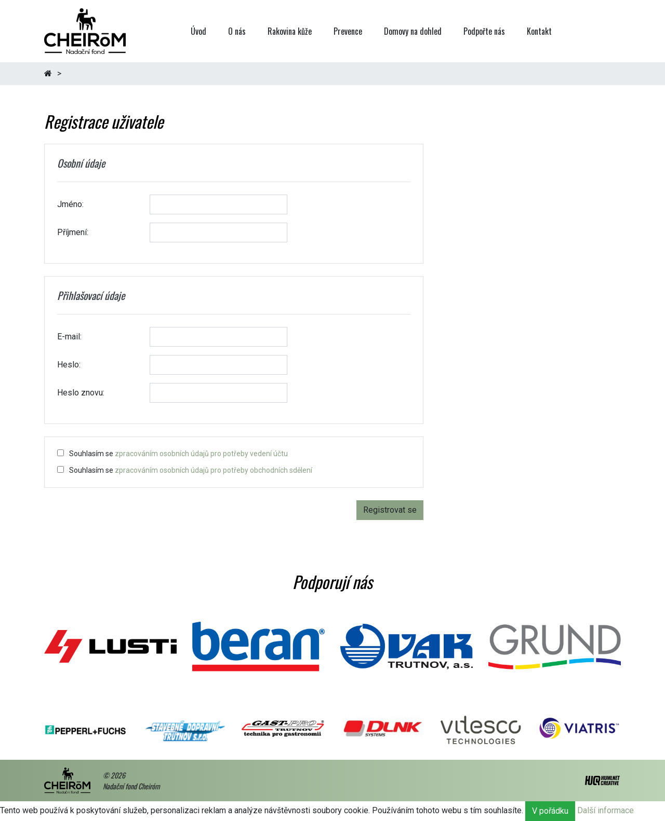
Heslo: (69, 365)
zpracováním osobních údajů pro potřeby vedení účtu (201, 453)
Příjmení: (72, 232)
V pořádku (550, 811)
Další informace (605, 810)
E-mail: (69, 336)
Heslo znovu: (80, 393)
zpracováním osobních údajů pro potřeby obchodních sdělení (213, 470)
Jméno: (70, 204)
